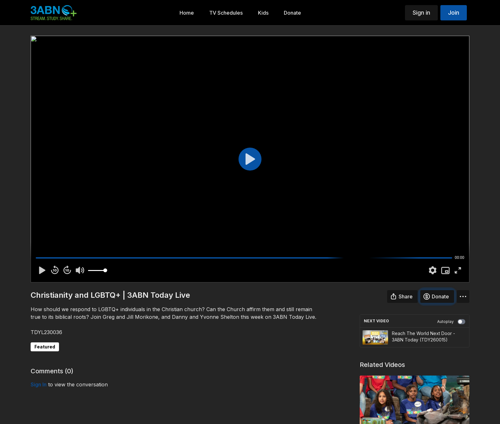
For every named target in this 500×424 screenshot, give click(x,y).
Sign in (421, 12)
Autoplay (451, 321)
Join (453, 12)
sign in (39, 384)
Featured (44, 346)
